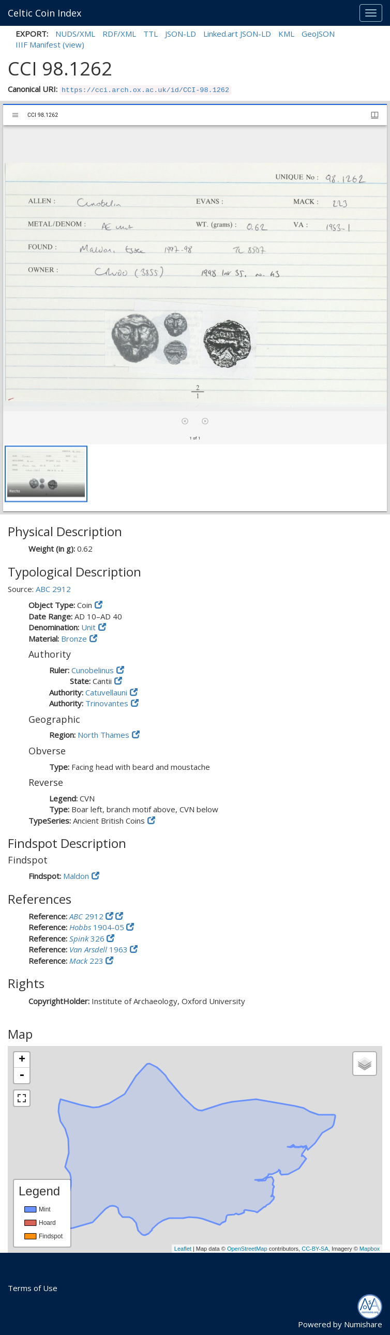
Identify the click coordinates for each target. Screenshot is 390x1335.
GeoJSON (318, 33)
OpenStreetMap (247, 1249)
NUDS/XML (75, 33)
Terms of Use (32, 1288)
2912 (87, 916)
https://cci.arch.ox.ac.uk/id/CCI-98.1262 (145, 90)
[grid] (195, 477)
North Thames (103, 735)
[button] (46, 473)
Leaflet (182, 1249)
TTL (150, 33)
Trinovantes (106, 703)
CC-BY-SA (315, 1249)
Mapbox (369, 1249)
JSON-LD (180, 33)
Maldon (76, 876)
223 (87, 960)
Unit (88, 627)
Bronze (74, 638)
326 (88, 938)
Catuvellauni (106, 692)
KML (286, 33)
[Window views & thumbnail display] (375, 115)
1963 (99, 949)
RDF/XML (119, 33)
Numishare (363, 1324)
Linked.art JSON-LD (237, 33)
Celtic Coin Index (44, 13)
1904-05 (97, 927)
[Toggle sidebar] (15, 115)
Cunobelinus (92, 670)
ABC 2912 (53, 589)
